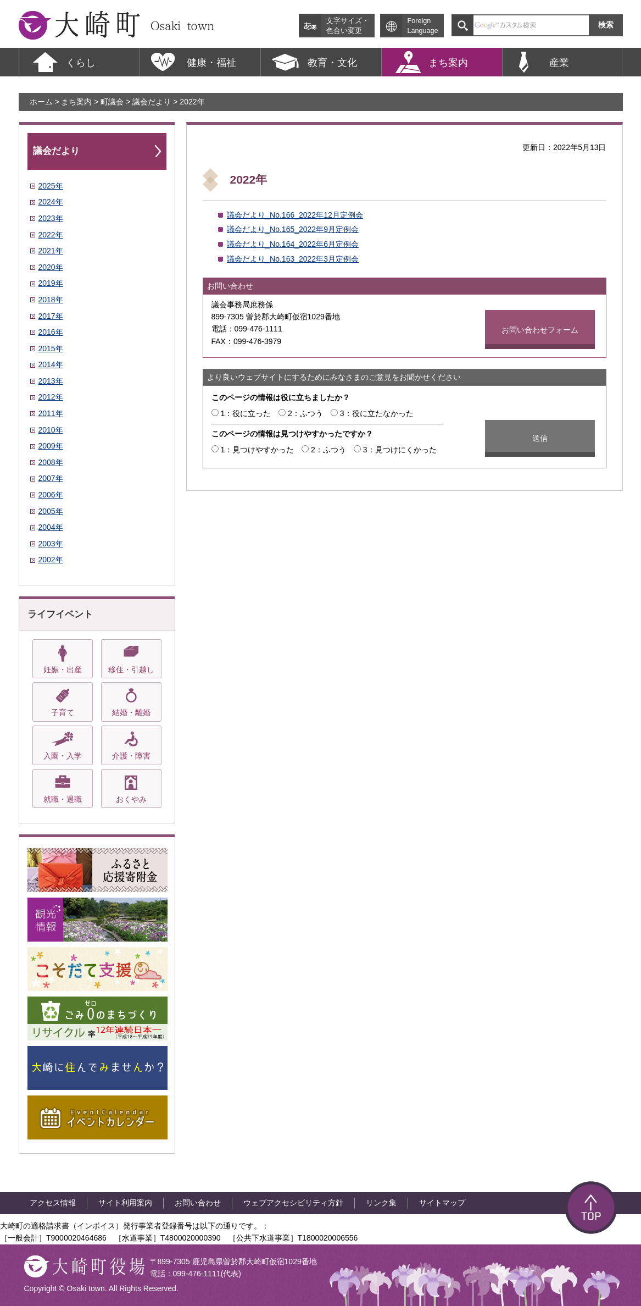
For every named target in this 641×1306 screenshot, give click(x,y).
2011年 (50, 413)
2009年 (50, 445)
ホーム (41, 101)
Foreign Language (423, 26)
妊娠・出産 (62, 669)
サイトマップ (442, 1202)
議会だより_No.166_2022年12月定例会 (295, 215)
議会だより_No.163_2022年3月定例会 (293, 258)
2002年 (50, 559)
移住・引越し (131, 669)
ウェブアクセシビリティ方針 (293, 1202)
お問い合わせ (198, 1202)
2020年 (50, 267)
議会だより (151, 101)
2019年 (50, 283)
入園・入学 (62, 755)
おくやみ (131, 799)
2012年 (50, 396)
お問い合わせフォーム (539, 329)
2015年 (50, 348)
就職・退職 (62, 799)
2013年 (50, 381)
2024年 (50, 201)
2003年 (50, 543)
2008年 (50, 462)
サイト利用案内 (125, 1202)
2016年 (50, 332)
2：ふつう (305, 413)
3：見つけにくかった (400, 449)
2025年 (50, 185)
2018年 (50, 299)
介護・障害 (131, 755)
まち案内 (76, 101)
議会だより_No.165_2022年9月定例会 (293, 229)
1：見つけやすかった (257, 449)
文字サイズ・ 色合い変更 (347, 26)
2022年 (50, 234)
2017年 (50, 316)
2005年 (50, 511)
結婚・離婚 (131, 712)
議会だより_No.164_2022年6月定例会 (293, 244)
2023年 (50, 218)
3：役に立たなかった (377, 413)
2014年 (50, 364)
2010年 (50, 429)
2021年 (50, 250)
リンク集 (381, 1202)
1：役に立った (245, 413)
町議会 (112, 101)
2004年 (50, 527)
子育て (62, 712)
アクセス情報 (53, 1202)
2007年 (50, 478)
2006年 (50, 494)
